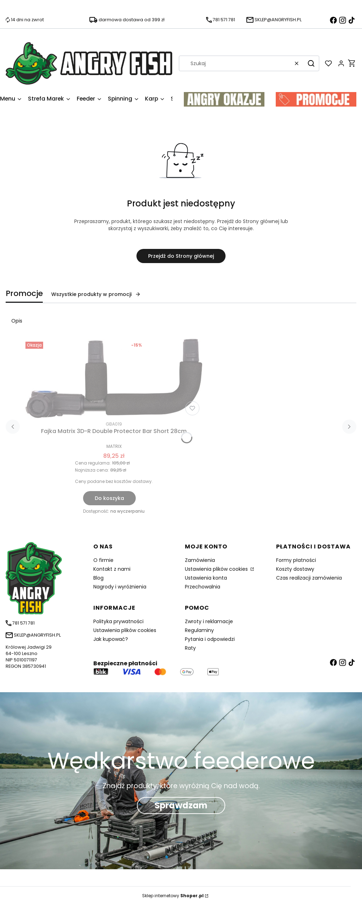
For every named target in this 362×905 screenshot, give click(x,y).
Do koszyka (109, 498)
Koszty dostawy (295, 569)
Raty (190, 647)
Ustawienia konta (206, 577)
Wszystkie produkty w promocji (96, 294)
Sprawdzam (181, 805)
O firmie (103, 560)
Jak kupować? (110, 639)
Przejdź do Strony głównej (181, 256)
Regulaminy (199, 630)
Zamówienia (200, 560)
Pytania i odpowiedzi (210, 639)
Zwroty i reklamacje (209, 621)
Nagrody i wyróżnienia (119, 586)
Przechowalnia (202, 586)
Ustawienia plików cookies (217, 569)
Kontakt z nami (111, 569)
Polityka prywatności (118, 621)
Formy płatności (296, 560)
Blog (98, 577)
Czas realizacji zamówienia (309, 577)
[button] (311, 63)
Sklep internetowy (173, 896)
